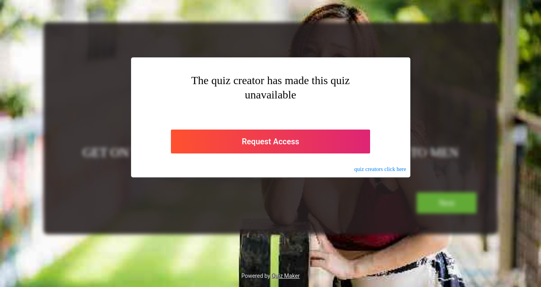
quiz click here (380, 169)
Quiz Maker (286, 276)
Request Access (270, 141)
